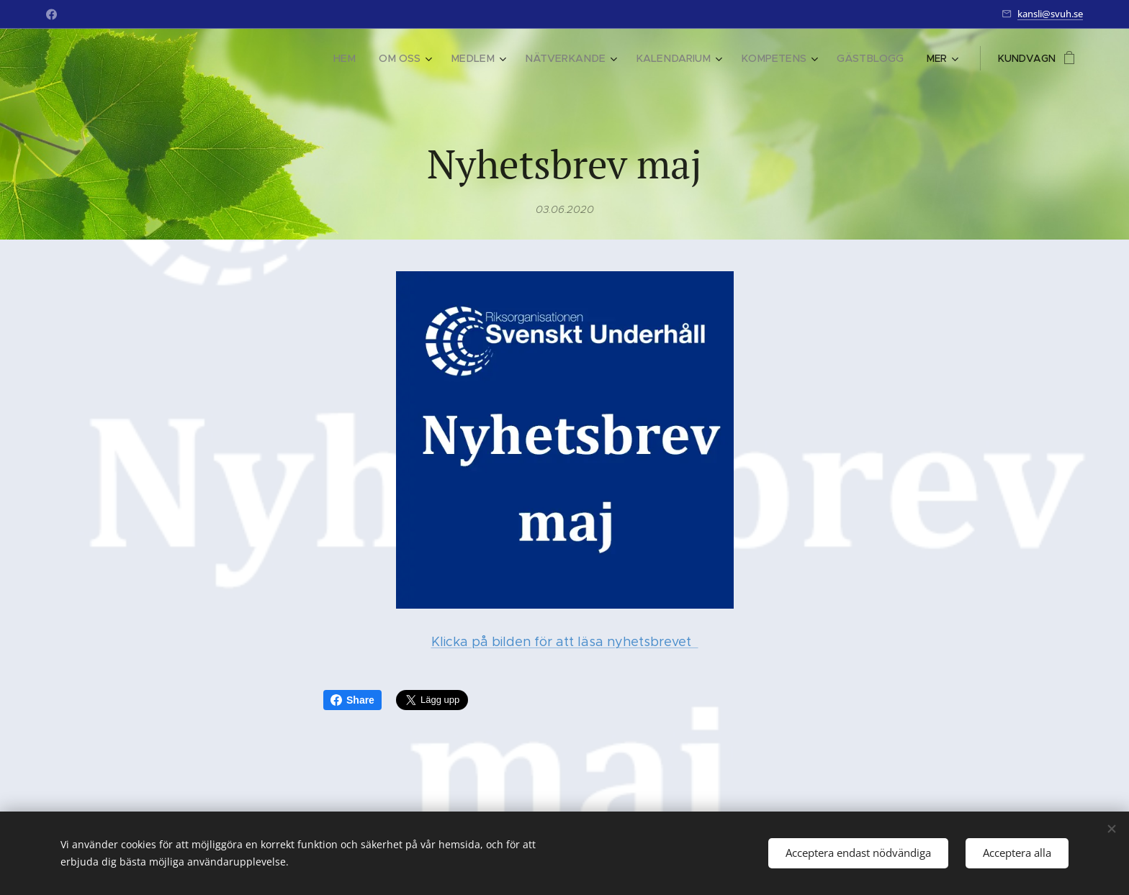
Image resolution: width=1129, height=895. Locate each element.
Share (352, 700)
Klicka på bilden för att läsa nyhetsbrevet (564, 642)
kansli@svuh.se (1050, 13)
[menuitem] (125, 58)
